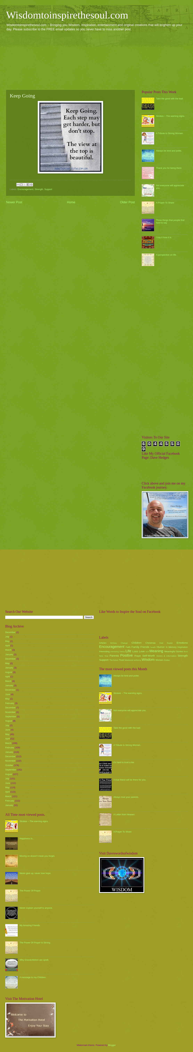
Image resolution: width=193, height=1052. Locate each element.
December (10, 632)
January (9, 654)
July (7, 636)
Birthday (113, 643)
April (7, 645)
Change (124, 643)
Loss (135, 651)
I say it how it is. (164, 237)
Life (128, 651)
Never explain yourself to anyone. (36, 908)
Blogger (112, 1045)
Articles (102, 643)
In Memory (171, 647)
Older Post (127, 202)
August (8, 672)
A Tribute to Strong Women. (169, 133)
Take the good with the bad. (169, 98)
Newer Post (14, 202)
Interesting (104, 651)
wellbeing (137, 660)
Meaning (156, 651)
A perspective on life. (166, 254)
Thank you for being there (169, 168)
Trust (121, 660)
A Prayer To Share (165, 202)
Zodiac (167, 660)
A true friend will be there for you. (129, 779)
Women (159, 660)
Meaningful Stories (173, 651)
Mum (186, 652)
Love (142, 651)
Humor (161, 646)
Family (135, 646)
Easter (170, 643)
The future (113, 660)
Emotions (182, 642)
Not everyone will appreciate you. (129, 710)
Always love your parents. (126, 797)
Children (136, 642)
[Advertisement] (96, 60)
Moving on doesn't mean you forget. (37, 856)
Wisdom (148, 659)
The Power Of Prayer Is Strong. (35, 942)
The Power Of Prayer (30, 890)
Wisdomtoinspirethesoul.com (67, 15)
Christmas (151, 643)
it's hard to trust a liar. (124, 762)
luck (147, 652)
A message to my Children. (32, 977)
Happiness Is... (26, 838)
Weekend (129, 660)
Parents (114, 655)
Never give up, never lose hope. (35, 873)
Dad (161, 643)
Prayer (137, 655)
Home (71, 202)
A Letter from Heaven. (124, 814)
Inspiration (183, 647)
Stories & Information (166, 656)
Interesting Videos (117, 652)
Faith (128, 647)
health (153, 647)
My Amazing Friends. (29, 925)
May (7, 641)
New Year (103, 656)
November (10, 712)
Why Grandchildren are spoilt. (34, 960)
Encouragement (25, 189)
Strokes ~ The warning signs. (170, 116)
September (10, 716)
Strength (39, 189)
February (9, 703)
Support (48, 189)
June (7, 694)
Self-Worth (148, 655)
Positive (126, 655)
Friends (144, 646)
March (8, 650)
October (9, 765)
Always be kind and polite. (169, 150)
